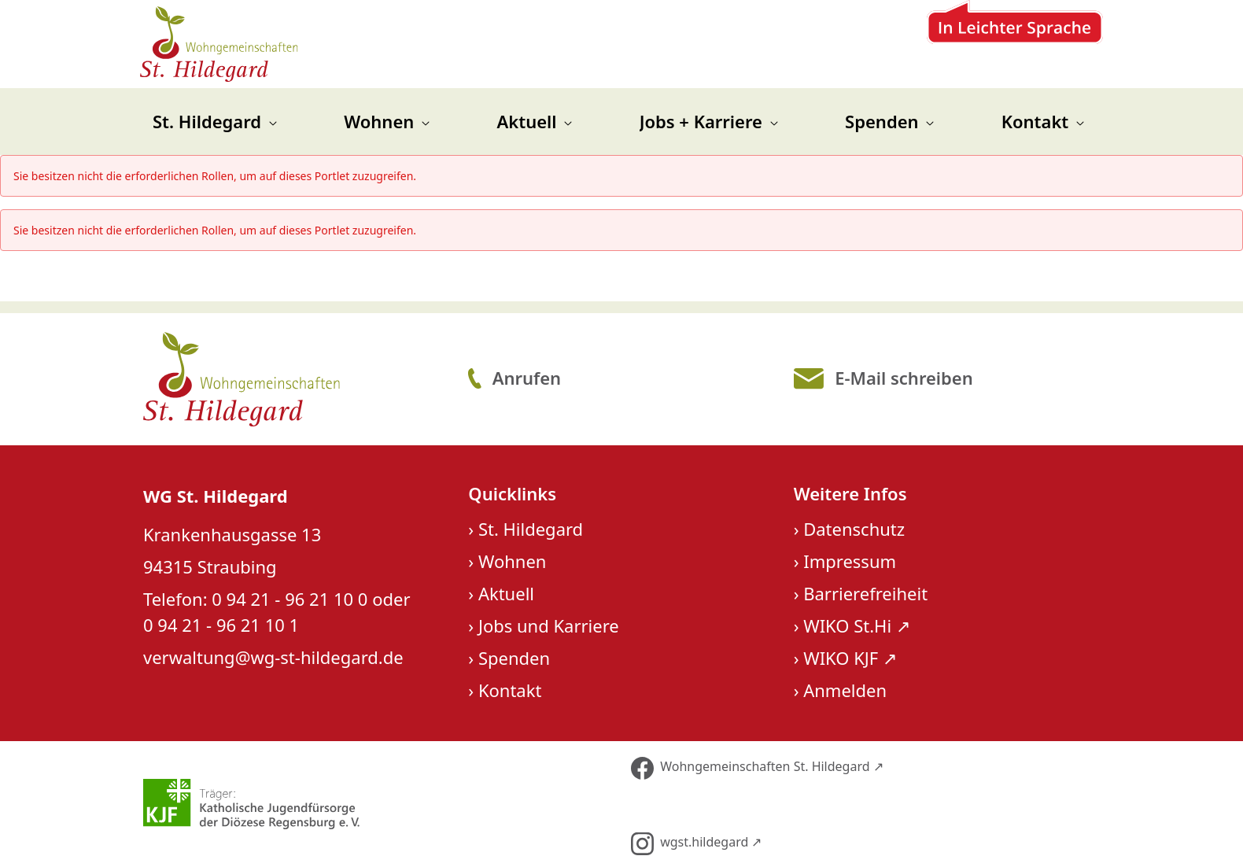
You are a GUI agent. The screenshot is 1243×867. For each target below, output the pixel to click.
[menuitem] (214, 121)
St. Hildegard (530, 528)
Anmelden (845, 690)
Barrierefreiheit (865, 593)
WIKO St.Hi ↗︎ (856, 625)
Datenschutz (854, 528)
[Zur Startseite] (220, 44)
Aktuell (506, 593)
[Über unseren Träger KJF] (376, 804)
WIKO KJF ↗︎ (850, 658)
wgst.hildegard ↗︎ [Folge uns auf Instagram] (696, 843)
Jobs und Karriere (548, 625)
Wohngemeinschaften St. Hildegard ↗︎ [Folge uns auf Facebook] (757, 768)
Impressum (849, 561)
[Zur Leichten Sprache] (1015, 44)
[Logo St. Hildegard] (294, 379)
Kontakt (510, 690)
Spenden (514, 658)
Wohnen (512, 561)
